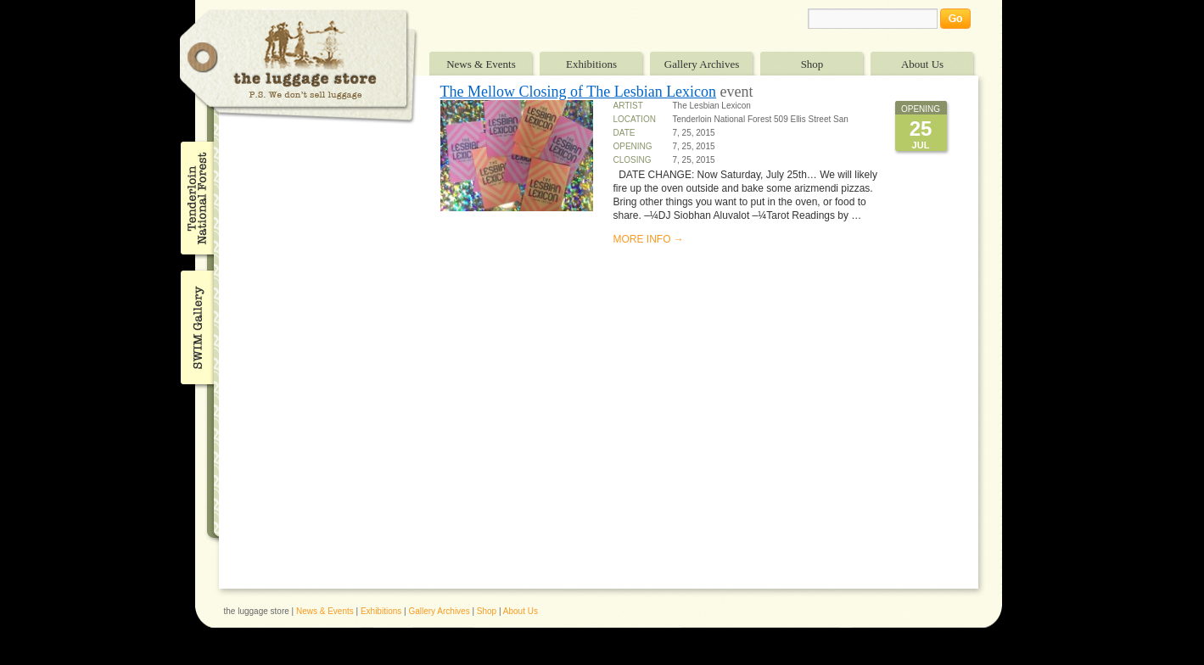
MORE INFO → (648, 239)
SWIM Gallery (195, 325)
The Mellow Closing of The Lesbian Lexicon (578, 91)
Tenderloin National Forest (195, 198)
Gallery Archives (701, 64)
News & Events (481, 64)
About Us (922, 64)
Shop (812, 64)
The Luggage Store (298, 66)
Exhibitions (591, 64)
